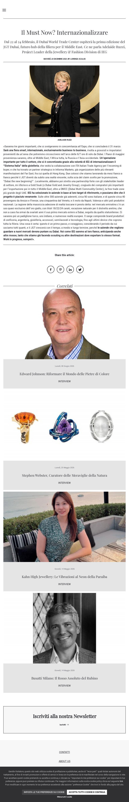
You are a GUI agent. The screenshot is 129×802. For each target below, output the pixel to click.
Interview (64, 381)
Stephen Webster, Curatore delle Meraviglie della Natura (64, 475)
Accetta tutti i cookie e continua (87, 792)
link (121, 781)
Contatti (64, 752)
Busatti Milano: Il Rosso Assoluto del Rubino (64, 678)
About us (64, 761)
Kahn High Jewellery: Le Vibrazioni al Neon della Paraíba (64, 576)
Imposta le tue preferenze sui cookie (44, 792)
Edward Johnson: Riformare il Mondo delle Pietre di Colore (64, 373)
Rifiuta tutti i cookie (64, 797)
